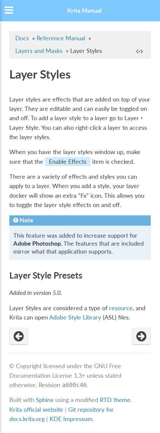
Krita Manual (84, 10)
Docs (22, 38)
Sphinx (45, 399)
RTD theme (115, 399)
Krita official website (36, 409)
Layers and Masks (39, 50)
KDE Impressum (71, 418)
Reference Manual (61, 38)
